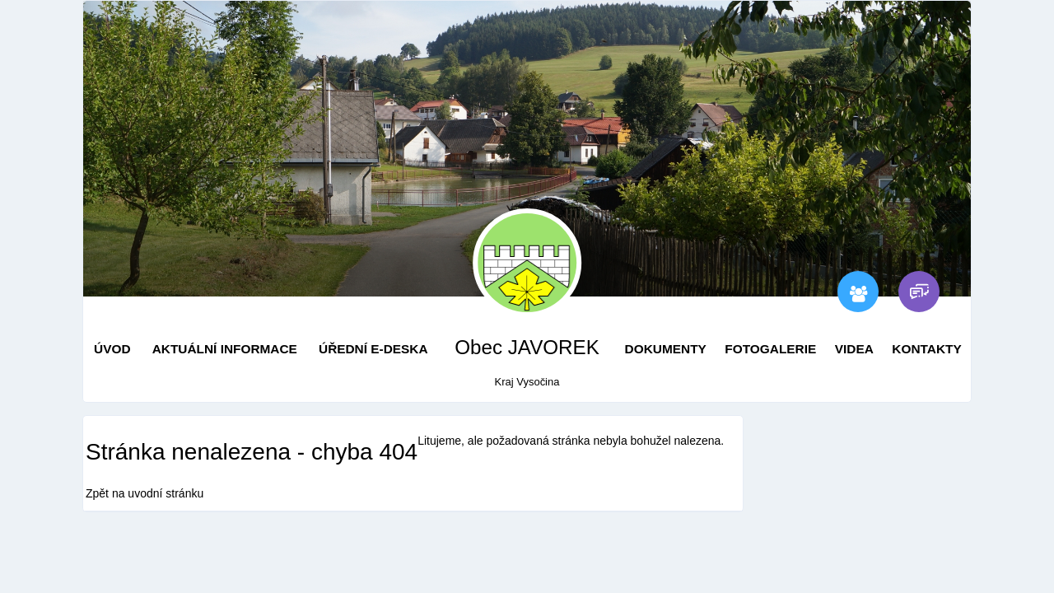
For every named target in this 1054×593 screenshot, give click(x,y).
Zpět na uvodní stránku (144, 493)
